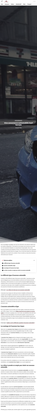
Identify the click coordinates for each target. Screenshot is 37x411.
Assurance (18, 120)
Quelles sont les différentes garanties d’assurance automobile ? (21, 322)
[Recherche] (31, 1)
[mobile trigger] (2, 1)
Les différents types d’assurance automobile (11, 263)
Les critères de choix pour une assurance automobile (18, 290)
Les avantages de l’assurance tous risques (11, 267)
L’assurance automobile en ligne (9, 265)
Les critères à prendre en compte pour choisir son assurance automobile (16, 270)
